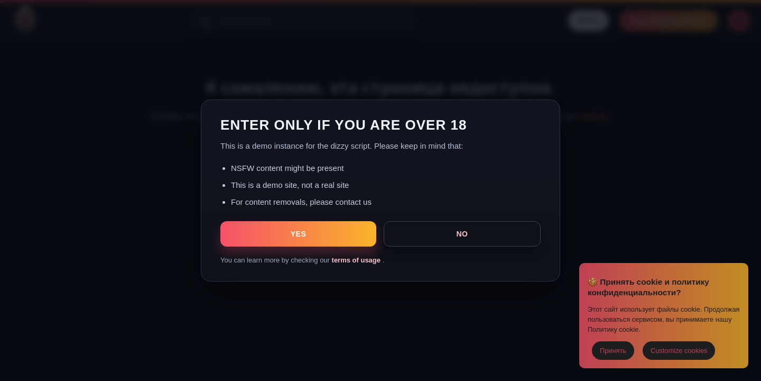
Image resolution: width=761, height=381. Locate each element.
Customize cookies (679, 351)
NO (462, 234)
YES (299, 234)
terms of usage (357, 260)
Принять (613, 351)
